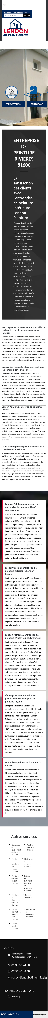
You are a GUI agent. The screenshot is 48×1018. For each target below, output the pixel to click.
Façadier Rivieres (28, 896)
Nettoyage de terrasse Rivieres (28, 863)
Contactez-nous (13, 104)
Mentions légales (39, 1014)
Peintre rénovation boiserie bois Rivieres (16, 914)
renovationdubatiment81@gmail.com (33, 5)
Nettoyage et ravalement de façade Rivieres (16, 850)
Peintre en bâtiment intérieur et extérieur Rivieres (28, 883)
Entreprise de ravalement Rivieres (31, 913)
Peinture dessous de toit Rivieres (15, 880)
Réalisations (37, 104)
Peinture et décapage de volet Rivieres (15, 900)
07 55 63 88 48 (17, 5)
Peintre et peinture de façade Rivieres (15, 865)
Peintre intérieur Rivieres (30, 847)
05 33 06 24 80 (7, 5)
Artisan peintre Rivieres (15, 926)
